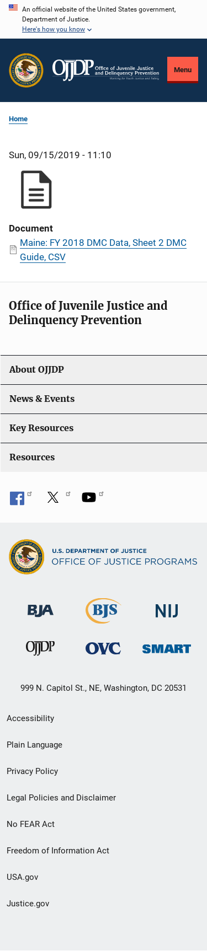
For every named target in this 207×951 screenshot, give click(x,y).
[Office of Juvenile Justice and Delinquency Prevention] (40, 651)
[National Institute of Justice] (167, 605)
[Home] (105, 70)
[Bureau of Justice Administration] (41, 605)
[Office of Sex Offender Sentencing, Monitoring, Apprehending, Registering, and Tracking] (166, 646)
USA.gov (22, 877)
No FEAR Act (31, 824)
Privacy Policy (32, 771)
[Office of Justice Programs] (26, 70)
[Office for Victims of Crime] (103, 648)
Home (18, 119)
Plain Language (34, 745)
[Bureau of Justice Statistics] (103, 618)
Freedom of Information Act (58, 851)
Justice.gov (28, 904)
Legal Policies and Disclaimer (61, 798)
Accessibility (30, 718)
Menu (183, 70)
